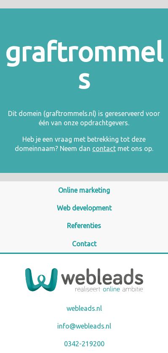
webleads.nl (84, 308)
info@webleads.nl (84, 326)
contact (104, 148)
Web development (84, 208)
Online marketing (84, 190)
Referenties (84, 225)
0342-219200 (84, 344)
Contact (84, 244)
